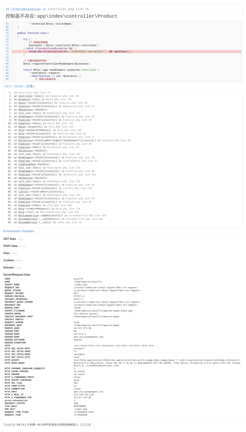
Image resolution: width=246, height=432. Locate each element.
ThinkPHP (9, 424)
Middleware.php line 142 (63, 113)
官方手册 (85, 424)
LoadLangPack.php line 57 (80, 161)
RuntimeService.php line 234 (59, 212)
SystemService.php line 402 (84, 219)
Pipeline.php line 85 (80, 116)
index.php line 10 (69, 222)
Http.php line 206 (69, 130)
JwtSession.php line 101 (79, 174)
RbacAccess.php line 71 (79, 106)
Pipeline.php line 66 (77, 120)
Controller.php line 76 (68, 9)
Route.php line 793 (59, 99)
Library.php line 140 (77, 188)
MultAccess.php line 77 (79, 137)
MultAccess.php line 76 (63, 147)
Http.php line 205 (59, 205)
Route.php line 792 (60, 123)
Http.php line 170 (68, 208)
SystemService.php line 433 (87, 215)
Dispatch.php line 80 (64, 96)
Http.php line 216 (61, 127)
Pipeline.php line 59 (73, 103)
